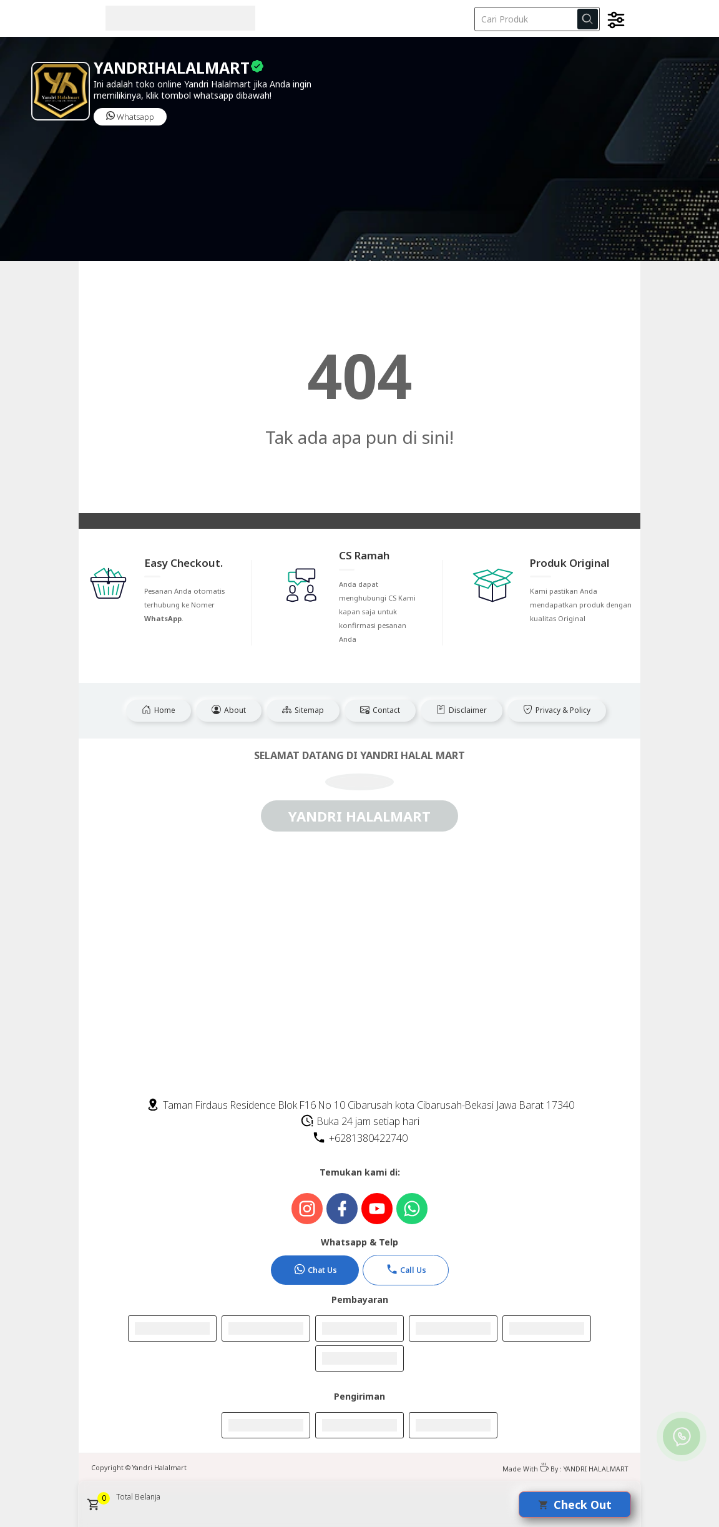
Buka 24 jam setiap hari (359, 1121)
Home (158, 710)
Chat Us (315, 1269)
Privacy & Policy (556, 710)
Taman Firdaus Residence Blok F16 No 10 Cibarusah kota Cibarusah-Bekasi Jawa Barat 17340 (360, 1105)
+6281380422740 (360, 1138)
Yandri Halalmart (159, 1467)
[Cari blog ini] (537, 19)
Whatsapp (130, 116)
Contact (380, 710)
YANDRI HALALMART (596, 1469)
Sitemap (303, 710)
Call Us (406, 1269)
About (229, 710)
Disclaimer (461, 710)
